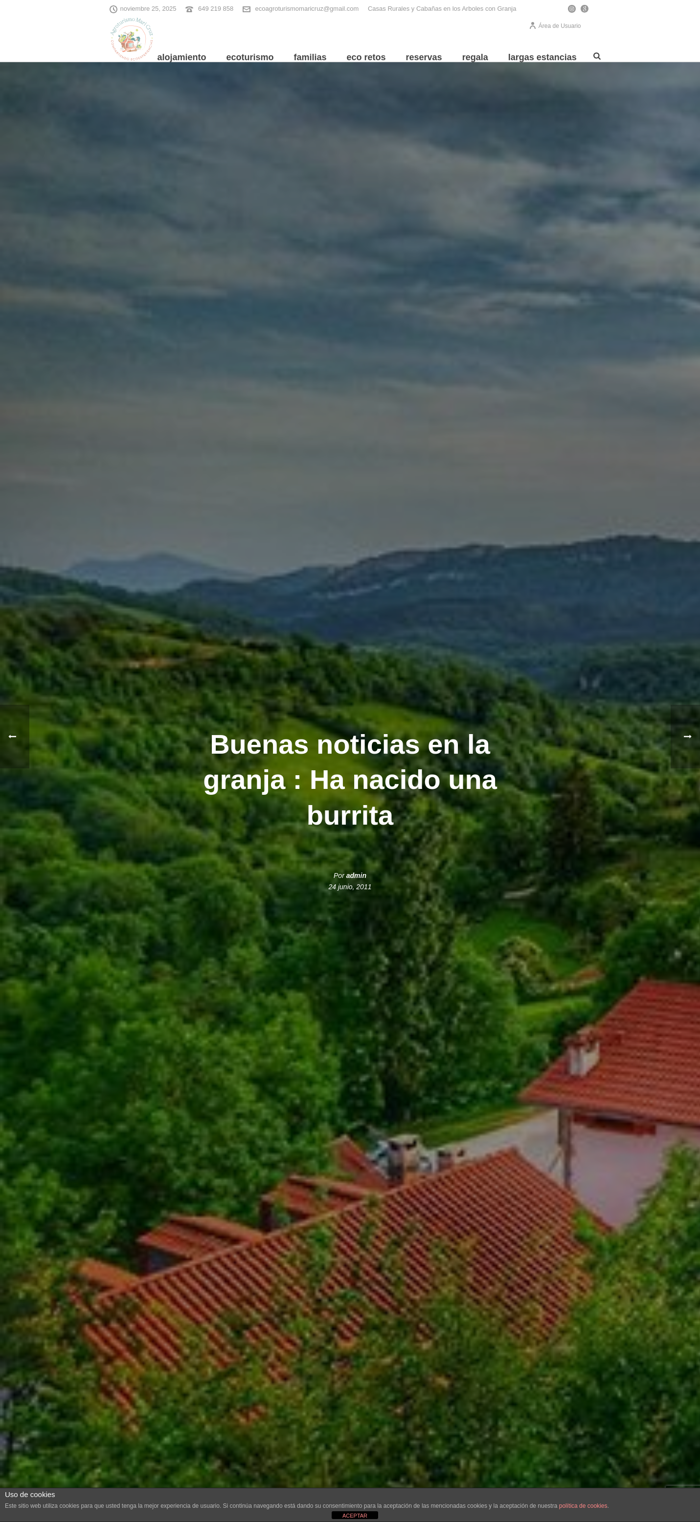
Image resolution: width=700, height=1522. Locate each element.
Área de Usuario (555, 26)
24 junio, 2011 (350, 887)
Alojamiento (181, 57)
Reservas (424, 57)
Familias (310, 57)
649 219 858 (215, 8)
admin (356, 875)
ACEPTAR (354, 1516)
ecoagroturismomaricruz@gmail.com (307, 8)
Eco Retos (366, 57)
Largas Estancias (542, 57)
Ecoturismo (249, 57)
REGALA (475, 57)
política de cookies (583, 1505)
